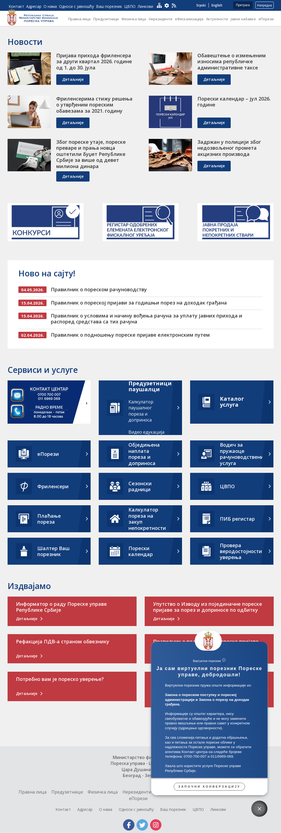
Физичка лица (103, 792)
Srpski (201, 5)
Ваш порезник (173, 809)
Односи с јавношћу (136, 809)
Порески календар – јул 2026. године (233, 101)
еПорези (138, 798)
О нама (105, 809)
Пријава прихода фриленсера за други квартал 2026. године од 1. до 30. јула (94, 61)
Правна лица (33, 792)
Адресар (84, 809)
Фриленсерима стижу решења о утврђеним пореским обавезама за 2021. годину (94, 104)
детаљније (73, 79)
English (216, 5)
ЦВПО (198, 809)
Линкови (218, 809)
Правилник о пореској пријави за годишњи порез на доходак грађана (139, 303)
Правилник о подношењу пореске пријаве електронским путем (130, 335)
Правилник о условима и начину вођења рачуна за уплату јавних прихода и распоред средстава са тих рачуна (146, 319)
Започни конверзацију (209, 786)
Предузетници (67, 792)
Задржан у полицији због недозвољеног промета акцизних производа (229, 148)
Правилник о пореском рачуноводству (99, 289)
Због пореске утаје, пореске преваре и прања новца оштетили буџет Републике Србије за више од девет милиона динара (91, 154)
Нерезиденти (137, 792)
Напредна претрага (264, 6)
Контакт (63, 809)
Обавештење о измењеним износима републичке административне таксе (231, 61)
